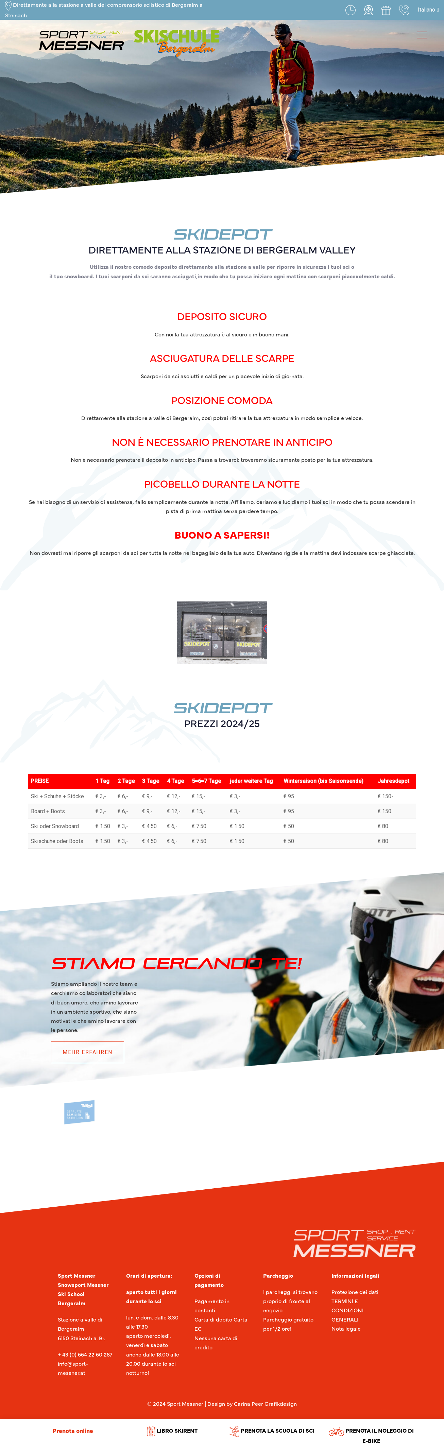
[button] (428, 9)
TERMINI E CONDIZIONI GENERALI (347, 1310)
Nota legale (346, 1328)
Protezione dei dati (354, 1291)
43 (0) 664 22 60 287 (87, 1354)
